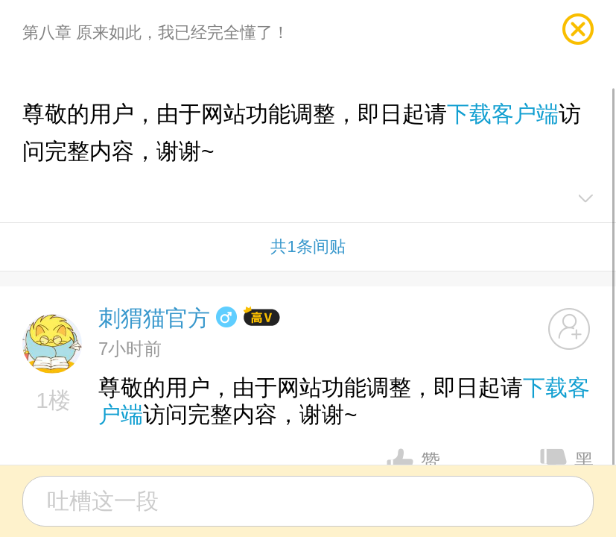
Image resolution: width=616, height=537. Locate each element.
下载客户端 (503, 113)
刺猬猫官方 (154, 318)
